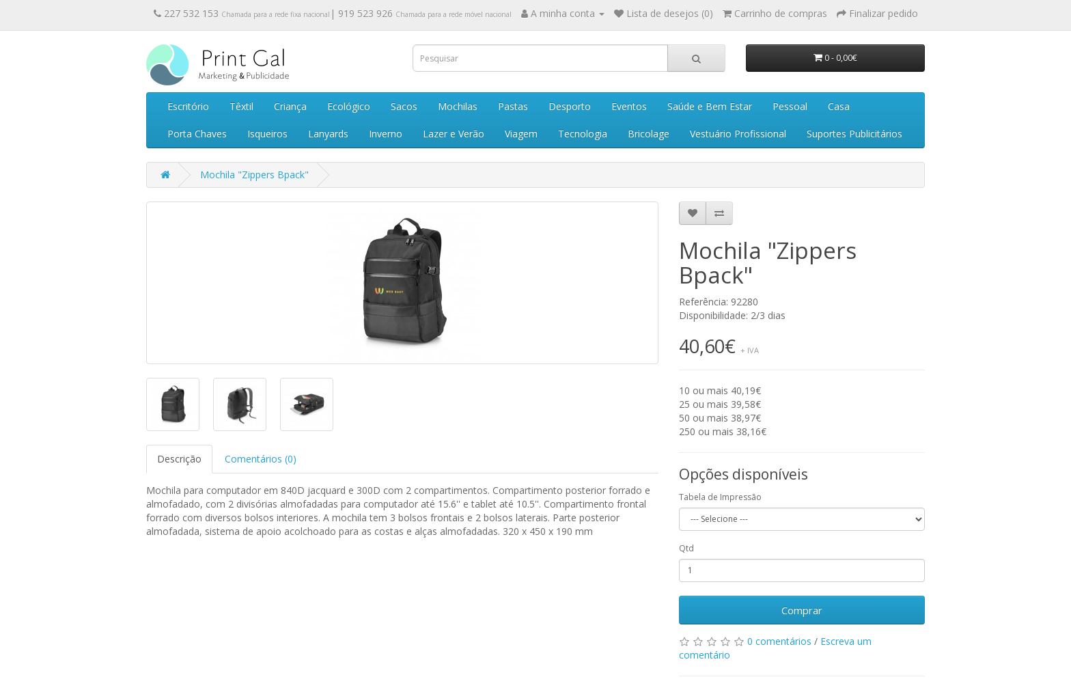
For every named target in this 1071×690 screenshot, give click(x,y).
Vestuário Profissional (738, 133)
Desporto (569, 106)
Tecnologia (582, 133)
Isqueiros (267, 133)
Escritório (188, 106)
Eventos (629, 106)
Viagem (521, 133)
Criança (290, 106)
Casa (839, 106)
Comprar (801, 610)
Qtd (686, 548)
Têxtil (241, 106)
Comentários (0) (260, 458)
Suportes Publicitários (854, 133)
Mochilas (457, 106)
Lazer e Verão (453, 133)
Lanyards (328, 133)
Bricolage (648, 133)
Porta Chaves (197, 133)
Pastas (513, 106)
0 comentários (779, 641)
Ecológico (348, 106)
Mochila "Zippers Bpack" (254, 174)
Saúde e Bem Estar (709, 106)
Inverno (385, 133)
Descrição (179, 458)
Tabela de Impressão (720, 497)
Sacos (404, 106)
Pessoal (790, 106)
